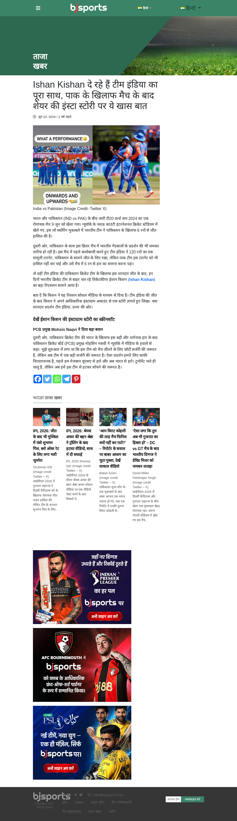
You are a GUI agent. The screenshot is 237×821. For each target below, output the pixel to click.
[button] (38, 8)
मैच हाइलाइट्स (71, 811)
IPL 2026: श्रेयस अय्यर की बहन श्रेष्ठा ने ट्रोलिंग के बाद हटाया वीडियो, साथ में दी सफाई (79, 436)
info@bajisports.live (105, 795)
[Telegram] (66, 379)
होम (64, 802)
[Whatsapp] (57, 379)
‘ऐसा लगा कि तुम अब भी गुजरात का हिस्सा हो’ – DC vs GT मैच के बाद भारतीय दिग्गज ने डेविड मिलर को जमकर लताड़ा (146, 442)
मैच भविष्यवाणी (122, 802)
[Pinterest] (76, 379)
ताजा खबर (95, 811)
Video (78, 802)
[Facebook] (37, 379)
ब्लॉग (112, 811)
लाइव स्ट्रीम (97, 802)
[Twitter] (47, 379)
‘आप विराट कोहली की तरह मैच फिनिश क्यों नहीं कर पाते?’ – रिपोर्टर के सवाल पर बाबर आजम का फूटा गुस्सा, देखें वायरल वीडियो (113, 442)
